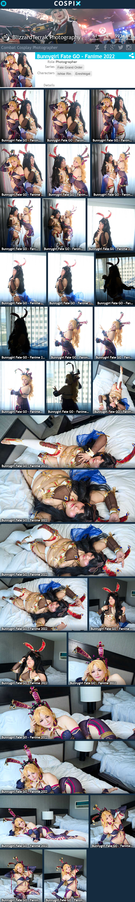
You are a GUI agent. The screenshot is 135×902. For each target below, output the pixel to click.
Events (130, 37)
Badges (107, 37)
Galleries (118, 37)
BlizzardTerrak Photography (46, 37)
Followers (95, 37)
